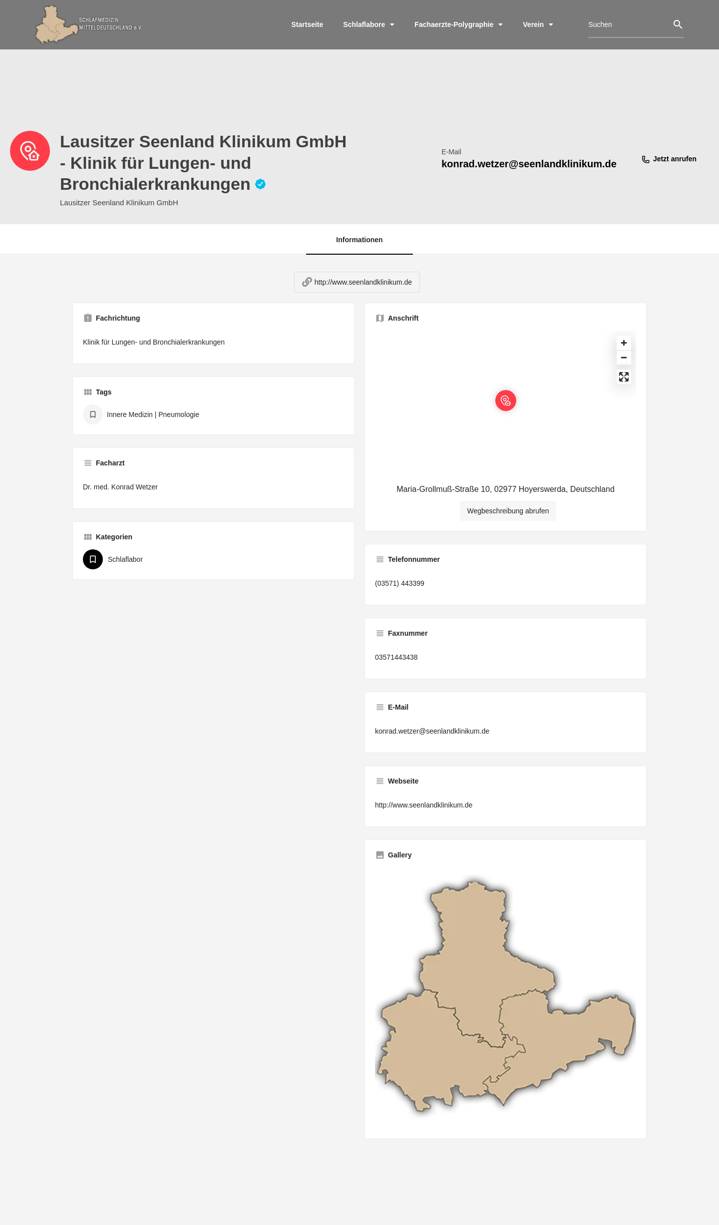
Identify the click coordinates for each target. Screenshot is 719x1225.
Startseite (308, 24)
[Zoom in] (624, 350)
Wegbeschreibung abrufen (508, 518)
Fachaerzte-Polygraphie (458, 24)
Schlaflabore (368, 24)
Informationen (359, 240)
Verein (538, 24)
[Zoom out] (624, 365)
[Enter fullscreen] (624, 384)
